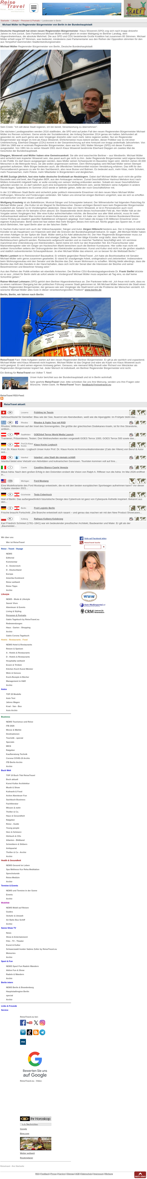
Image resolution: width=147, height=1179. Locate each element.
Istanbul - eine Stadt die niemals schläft (54, 457)
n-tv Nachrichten (30, 1124)
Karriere (61, 1174)
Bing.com (24, 1133)
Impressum (98, 1174)
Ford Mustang (41, 481)
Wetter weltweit (27, 1153)
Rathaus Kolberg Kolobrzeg (48, 519)
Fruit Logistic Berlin (44, 508)
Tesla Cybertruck (43, 494)
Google (23, 1129)
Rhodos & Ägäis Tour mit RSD (50, 422)
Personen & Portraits (30, 21)
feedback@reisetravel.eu (96, 384)
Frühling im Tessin (44, 412)
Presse (54, 1174)
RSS (37, 1174)
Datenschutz (86, 1174)
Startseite (5, 21)
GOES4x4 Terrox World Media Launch (54, 434)
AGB (77, 1174)
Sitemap (70, 1174)
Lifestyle (15, 21)
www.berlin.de (93, 289)
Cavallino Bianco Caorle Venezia (51, 467)
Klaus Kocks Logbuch (45, 444)
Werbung (109, 1174)
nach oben (140, 1176)
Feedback (45, 1174)
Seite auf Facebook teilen (95, 538)
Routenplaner (26, 1158)
